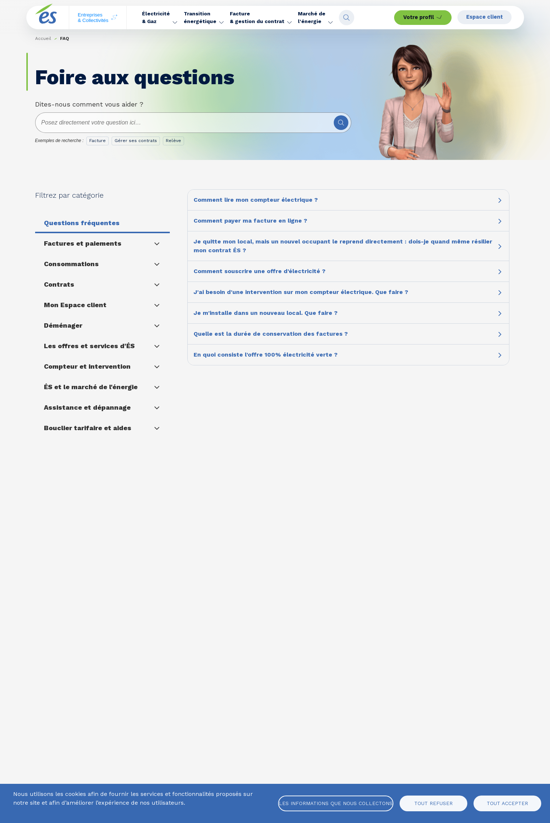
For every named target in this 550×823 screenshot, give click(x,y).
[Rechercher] (341, 122)
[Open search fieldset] (374, 17)
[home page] (46, 17)
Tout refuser (433, 803)
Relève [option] (173, 140)
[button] (160, 17)
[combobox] (193, 122)
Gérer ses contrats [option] (136, 140)
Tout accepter (507, 803)
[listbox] (136, 142)
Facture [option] (97, 140)
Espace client (486, 17)
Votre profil (420, 17)
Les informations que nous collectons (336, 803)
